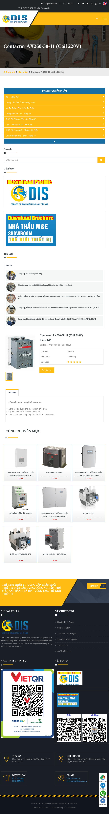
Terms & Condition (40, 807)
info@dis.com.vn (73, 778)
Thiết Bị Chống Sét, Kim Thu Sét (21, 119)
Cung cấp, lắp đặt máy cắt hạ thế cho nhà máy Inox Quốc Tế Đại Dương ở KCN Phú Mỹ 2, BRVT (57, 319)
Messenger (103, 801)
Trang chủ (9, 72)
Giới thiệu (12, 393)
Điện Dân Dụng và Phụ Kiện (19, 124)
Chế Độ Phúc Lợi (64, 651)
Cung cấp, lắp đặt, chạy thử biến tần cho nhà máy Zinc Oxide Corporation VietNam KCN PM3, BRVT (58, 308)
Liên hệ (98, 586)
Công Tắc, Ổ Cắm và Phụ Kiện (20, 102)
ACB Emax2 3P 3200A (54, 472)
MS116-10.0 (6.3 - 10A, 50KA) (54, 554)
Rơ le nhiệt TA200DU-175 (20, 554)
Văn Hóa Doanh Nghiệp (67, 639)
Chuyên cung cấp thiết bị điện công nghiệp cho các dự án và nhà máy (45, 285)
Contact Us (71, 807)
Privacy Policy (57, 807)
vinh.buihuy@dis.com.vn (77, 781)
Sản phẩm (23, 72)
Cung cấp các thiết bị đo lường (30, 274)
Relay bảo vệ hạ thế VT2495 (20, 513)
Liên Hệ (47, 370)
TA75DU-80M (88, 513)
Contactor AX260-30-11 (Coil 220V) (61, 335)
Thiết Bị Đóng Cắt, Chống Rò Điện (22, 130)
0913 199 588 (18, 778)
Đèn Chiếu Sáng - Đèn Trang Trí (21, 135)
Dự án (9, 265)
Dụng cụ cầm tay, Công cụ (18, 113)
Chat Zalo (103, 786)
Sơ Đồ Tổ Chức (64, 628)
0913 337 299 (18, 781)
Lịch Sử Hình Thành (65, 622)
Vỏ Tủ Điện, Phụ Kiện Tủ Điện (20, 108)
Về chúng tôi (62, 645)
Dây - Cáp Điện (13, 97)
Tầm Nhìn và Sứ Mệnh (66, 634)
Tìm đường (103, 778)
